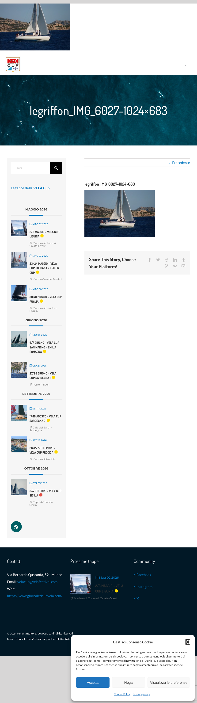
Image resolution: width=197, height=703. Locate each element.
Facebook (143, 575)
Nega (128, 682)
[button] (187, 642)
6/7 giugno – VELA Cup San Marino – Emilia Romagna (44, 347)
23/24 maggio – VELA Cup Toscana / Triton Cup (44, 268)
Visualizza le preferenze (168, 682)
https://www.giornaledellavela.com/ (34, 596)
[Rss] (16, 526)
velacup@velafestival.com (37, 582)
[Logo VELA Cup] (13, 58)
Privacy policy (141, 694)
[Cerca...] (30, 168)
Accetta (92, 682)
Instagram (144, 587)
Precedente (181, 162)
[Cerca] (56, 168)
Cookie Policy (122, 694)
